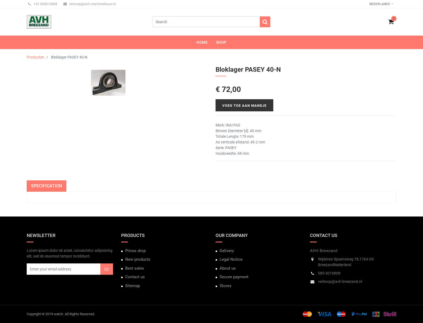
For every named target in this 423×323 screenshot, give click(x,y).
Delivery (227, 250)
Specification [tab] (46, 185)
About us (228, 268)
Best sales (134, 268)
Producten (35, 57)
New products (137, 259)
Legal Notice (231, 259)
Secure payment (234, 276)
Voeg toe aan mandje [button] (244, 106)
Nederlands (380, 4)
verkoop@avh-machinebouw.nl (89, 4)
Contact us (135, 276)
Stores (225, 285)
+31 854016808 (42, 4)
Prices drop (135, 250)
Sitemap (132, 285)
